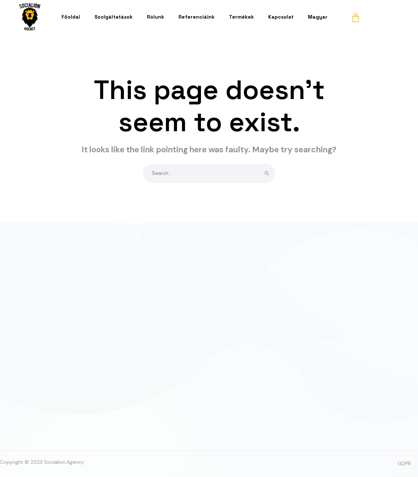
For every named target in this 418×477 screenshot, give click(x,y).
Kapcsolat (281, 17)
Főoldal (71, 17)
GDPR (404, 463)
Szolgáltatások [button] (113, 17)
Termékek (241, 17)
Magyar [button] (318, 17)
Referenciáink (196, 17)
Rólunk (155, 17)
